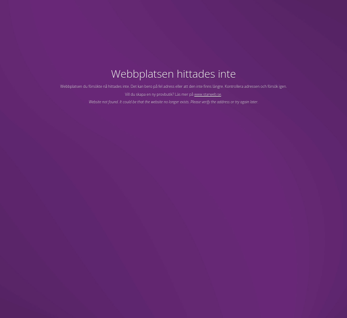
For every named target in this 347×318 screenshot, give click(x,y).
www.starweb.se (207, 94)
